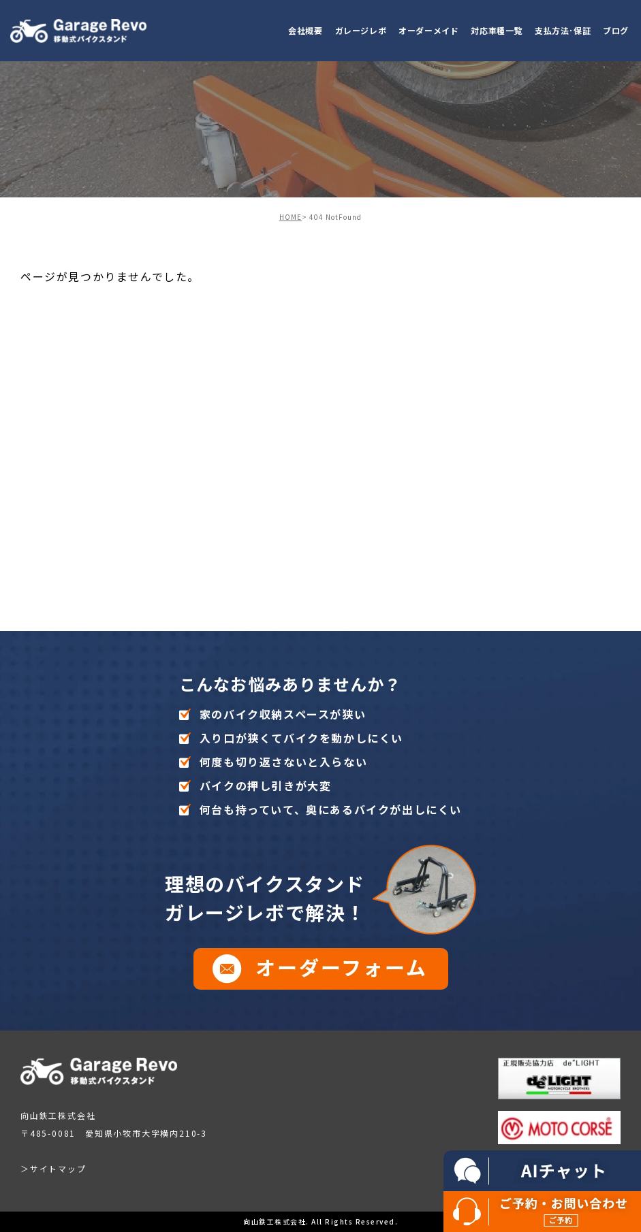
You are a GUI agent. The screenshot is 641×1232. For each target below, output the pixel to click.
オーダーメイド (428, 30)
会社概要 (305, 30)
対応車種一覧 (496, 30)
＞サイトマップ (53, 1168)
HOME (290, 217)
